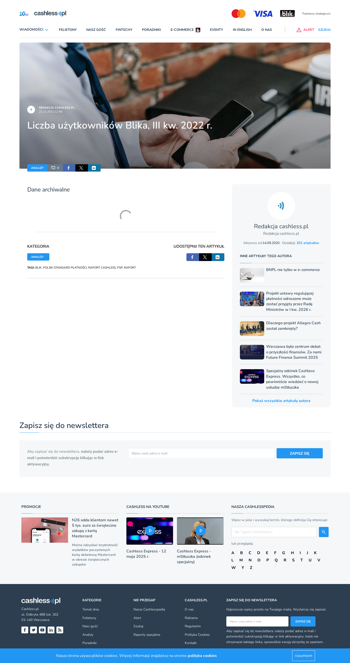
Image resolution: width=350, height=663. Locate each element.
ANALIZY (37, 168)
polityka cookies (202, 655)
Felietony (68, 29)
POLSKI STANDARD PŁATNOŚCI (65, 268)
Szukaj (138, 626)
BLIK (38, 268)
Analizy (87, 634)
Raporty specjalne (146, 634)
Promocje (31, 506)
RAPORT (130, 268)
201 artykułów (308, 243)
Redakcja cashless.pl (57, 108)
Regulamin (193, 626)
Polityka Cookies (197, 634)
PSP (119, 268)
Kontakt (191, 643)
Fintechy (124, 29)
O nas (266, 29)
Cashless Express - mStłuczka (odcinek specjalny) (194, 557)
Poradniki (151, 29)
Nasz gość (96, 29)
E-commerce (182, 29)
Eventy (216, 29)
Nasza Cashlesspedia (149, 609)
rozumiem (303, 655)
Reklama (191, 618)
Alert (137, 618)
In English (242, 29)
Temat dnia (90, 609)
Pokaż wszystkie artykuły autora (281, 400)
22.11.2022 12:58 (50, 111)
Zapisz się (303, 621)
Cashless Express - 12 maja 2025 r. (146, 554)
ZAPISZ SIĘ (300, 453)
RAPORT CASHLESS (102, 268)
